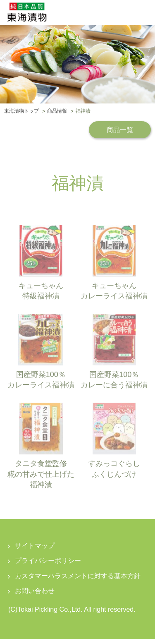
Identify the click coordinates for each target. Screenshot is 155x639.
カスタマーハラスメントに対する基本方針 (78, 575)
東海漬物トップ (21, 111)
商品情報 (57, 111)
